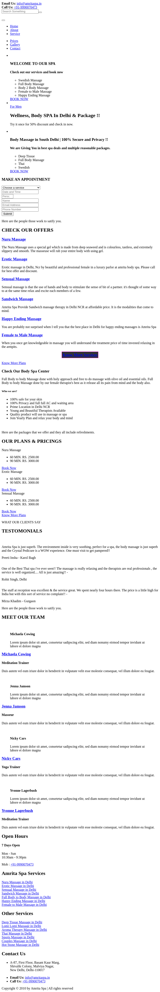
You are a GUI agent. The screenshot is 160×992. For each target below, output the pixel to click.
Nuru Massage (14, 239)
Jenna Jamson (13, 706)
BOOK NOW (19, 99)
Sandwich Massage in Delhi (20, 893)
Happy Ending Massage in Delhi (23, 901)
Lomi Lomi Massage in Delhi (21, 926)
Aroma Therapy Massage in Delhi (24, 929)
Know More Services (80, 355)
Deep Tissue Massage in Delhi (22, 922)
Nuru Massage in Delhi (17, 882)
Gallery (15, 44)
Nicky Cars (11, 758)
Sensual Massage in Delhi (19, 889)
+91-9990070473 (25, 7)
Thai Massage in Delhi (17, 933)
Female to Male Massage (22, 335)
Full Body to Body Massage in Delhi (26, 897)
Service (15, 33)
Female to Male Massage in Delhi (24, 904)
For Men (16, 106)
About (14, 30)
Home (14, 26)
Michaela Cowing (16, 654)
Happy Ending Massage (21, 319)
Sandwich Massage (17, 299)
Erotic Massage (14, 259)
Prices (14, 41)
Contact (15, 48)
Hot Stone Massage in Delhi (20, 945)
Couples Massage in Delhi (19, 941)
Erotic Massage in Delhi (18, 886)
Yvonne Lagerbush (17, 810)
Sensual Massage (16, 279)
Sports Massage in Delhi (18, 937)
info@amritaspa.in (29, 3)
